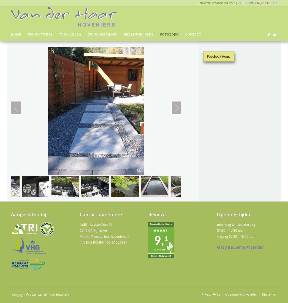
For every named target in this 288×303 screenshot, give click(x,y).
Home (16, 34)
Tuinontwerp (40, 34)
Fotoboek (169, 34)
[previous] (18, 108)
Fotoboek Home (219, 56)
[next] (173, 108)
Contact (193, 34)
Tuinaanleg (70, 34)
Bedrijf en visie (139, 34)
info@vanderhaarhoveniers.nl (217, 2)
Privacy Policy (211, 294)
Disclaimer (269, 294)
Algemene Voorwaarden (241, 294)
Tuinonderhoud (103, 34)
